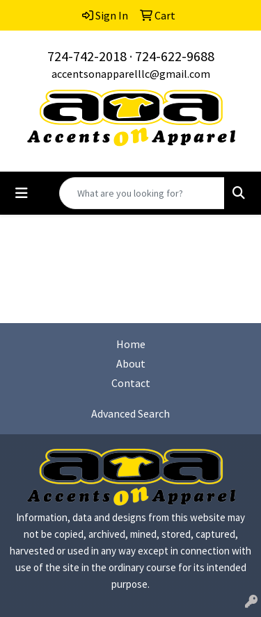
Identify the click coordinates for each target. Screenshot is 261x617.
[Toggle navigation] (21, 193)
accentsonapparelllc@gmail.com (131, 74)
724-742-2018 (87, 56)
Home (130, 344)
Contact (130, 383)
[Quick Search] (142, 193)
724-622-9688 (174, 56)
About (130, 363)
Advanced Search (130, 413)
